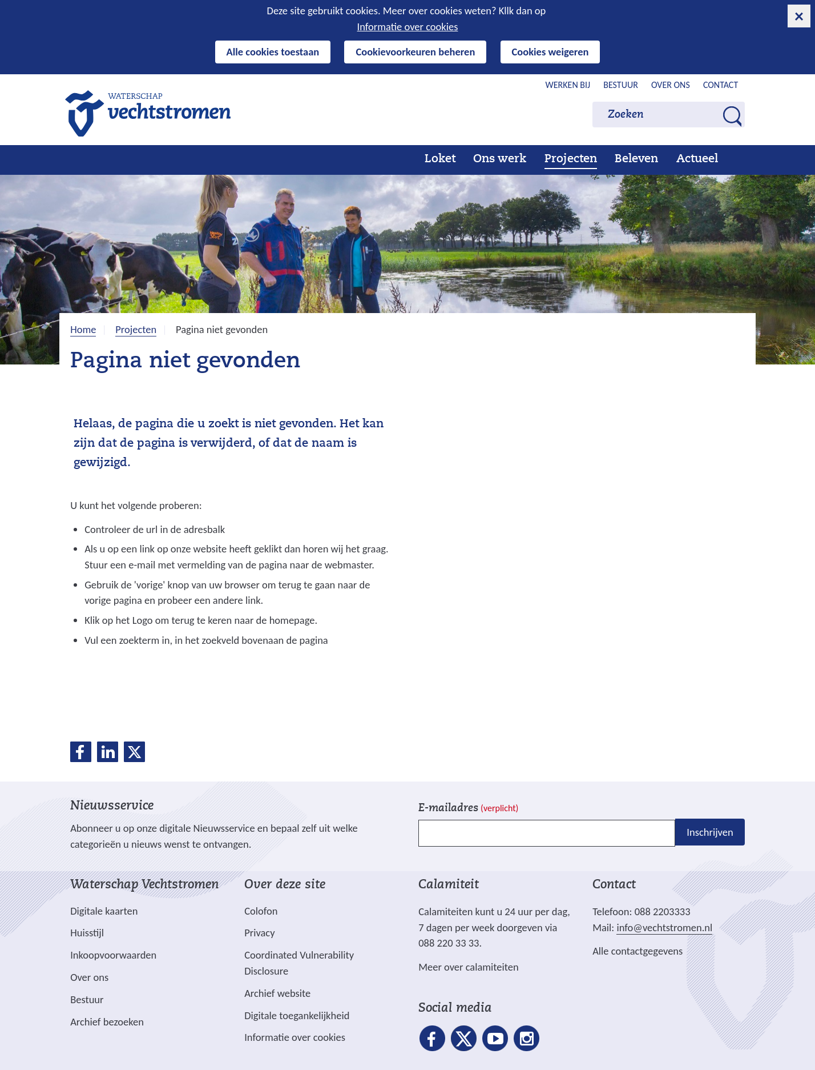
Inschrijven (710, 832)
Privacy (259, 932)
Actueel (697, 159)
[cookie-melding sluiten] (799, 16)
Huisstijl (87, 932)
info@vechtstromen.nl (664, 927)
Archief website (277, 993)
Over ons (670, 84)
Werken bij (568, 84)
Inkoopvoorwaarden (113, 954)
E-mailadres (468, 808)
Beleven (636, 159)
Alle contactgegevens (637, 950)
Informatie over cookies (407, 26)
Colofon (260, 910)
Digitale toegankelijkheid (296, 1015)
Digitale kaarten (104, 911)
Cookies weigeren (550, 51)
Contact (720, 84)
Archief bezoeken (107, 1021)
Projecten (570, 159)
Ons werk (499, 159)
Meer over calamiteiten (468, 966)
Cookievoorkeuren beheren (415, 51)
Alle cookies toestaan (273, 51)
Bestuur (620, 84)
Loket (440, 159)
